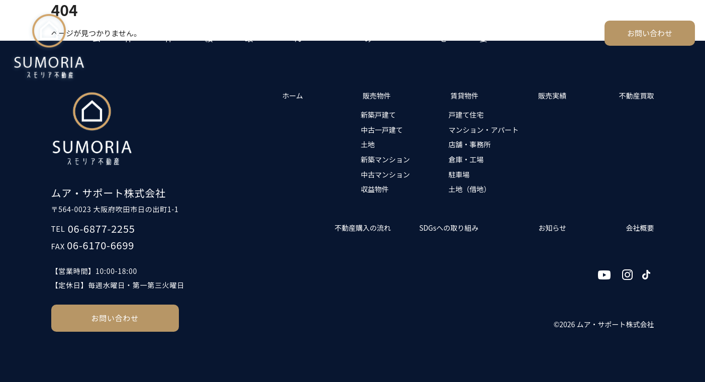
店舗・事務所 (469, 144)
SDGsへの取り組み (394, 33)
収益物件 (375, 189)
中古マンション (385, 174)
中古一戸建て (382, 130)
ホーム (100, 33)
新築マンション (385, 159)
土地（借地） (469, 189)
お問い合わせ (649, 33)
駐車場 (458, 174)
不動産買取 (261, 33)
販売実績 (217, 33)
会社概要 (491, 33)
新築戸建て (378, 115)
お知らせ (451, 33)
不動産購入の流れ (321, 33)
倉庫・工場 (465, 159)
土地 (368, 144)
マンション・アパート (483, 130)
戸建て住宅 (465, 115)
